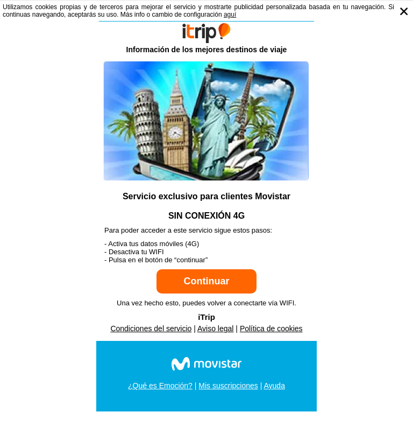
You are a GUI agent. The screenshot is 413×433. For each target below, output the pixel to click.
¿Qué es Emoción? (160, 385)
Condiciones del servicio (150, 328)
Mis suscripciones (228, 385)
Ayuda (274, 385)
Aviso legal (215, 328)
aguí (230, 14)
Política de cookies (271, 328)
